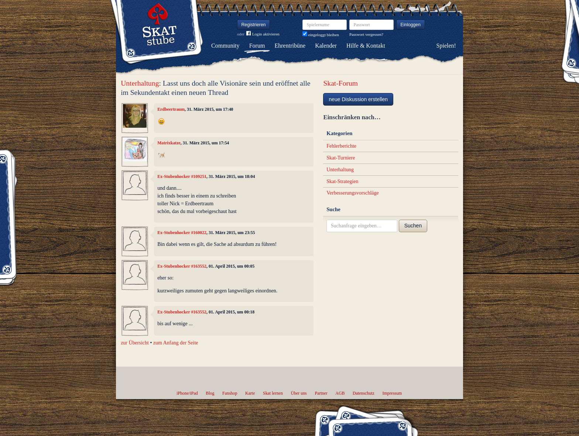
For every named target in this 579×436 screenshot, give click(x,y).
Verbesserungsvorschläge (352, 193)
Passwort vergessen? (366, 34)
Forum (257, 45)
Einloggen (411, 24)
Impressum (392, 393)
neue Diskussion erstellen (358, 99)
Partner (321, 393)
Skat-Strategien (342, 181)
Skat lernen (273, 393)
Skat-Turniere (340, 158)
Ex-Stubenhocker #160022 (181, 232)
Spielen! (446, 45)
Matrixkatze (169, 142)
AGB (340, 393)
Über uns (298, 393)
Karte (250, 393)
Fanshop (229, 393)
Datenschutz (363, 393)
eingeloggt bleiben (320, 34)
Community (225, 45)
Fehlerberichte (341, 146)
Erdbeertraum (171, 109)
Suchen (413, 226)
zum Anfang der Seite (175, 343)
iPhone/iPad (187, 393)
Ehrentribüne (290, 45)
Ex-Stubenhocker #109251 (181, 176)
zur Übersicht (135, 343)
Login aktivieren (263, 34)
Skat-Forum (340, 83)
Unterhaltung (140, 83)
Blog (210, 393)
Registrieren (253, 24)
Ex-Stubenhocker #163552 (181, 266)
